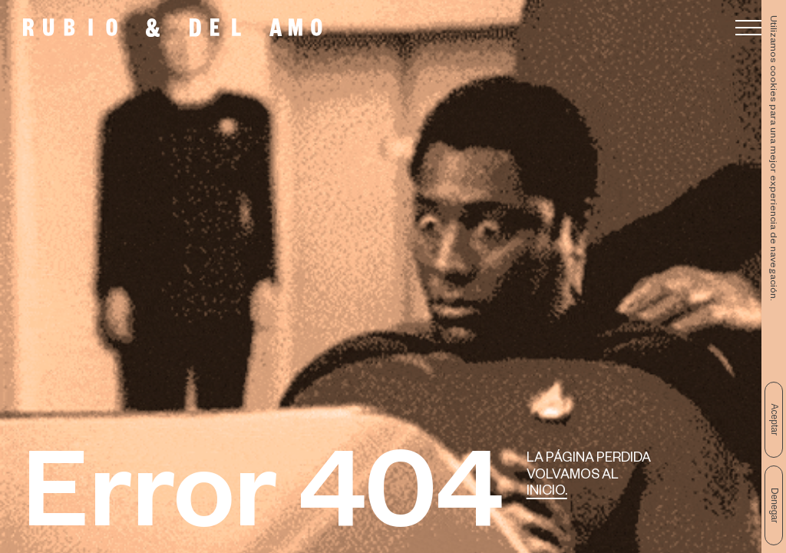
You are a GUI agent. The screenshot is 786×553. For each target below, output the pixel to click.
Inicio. (547, 492)
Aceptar (774, 419)
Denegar (774, 505)
